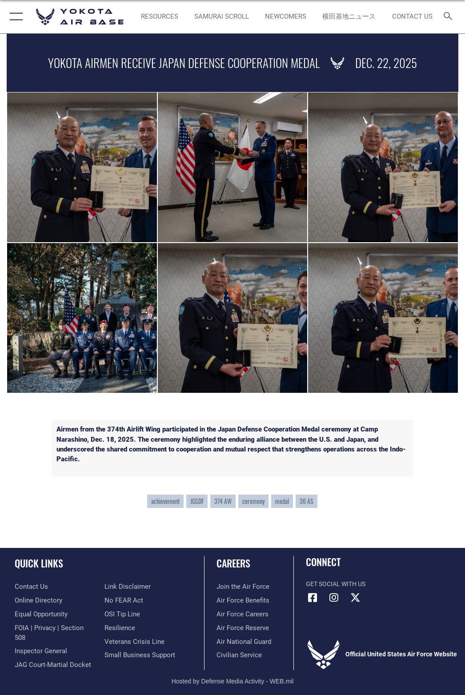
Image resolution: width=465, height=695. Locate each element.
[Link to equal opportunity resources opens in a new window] (40, 614)
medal (282, 501)
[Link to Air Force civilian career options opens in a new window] (236, 655)
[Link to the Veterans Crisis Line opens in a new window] (131, 642)
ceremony (253, 501)
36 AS (306, 501)
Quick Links (39, 563)
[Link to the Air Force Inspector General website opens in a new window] (39, 642)
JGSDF (197, 501)
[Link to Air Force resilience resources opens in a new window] (118, 628)
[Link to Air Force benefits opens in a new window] (240, 600)
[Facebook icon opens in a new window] (312, 597)
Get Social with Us (335, 584)
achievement (165, 501)
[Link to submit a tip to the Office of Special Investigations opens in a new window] (120, 614)
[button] (14, 16)
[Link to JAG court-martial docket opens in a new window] (50, 655)
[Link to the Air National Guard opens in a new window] (242, 642)
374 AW (223, 501)
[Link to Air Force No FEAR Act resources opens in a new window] (122, 600)
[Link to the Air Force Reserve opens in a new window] (240, 628)
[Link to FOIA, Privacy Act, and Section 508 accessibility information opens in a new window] (52, 628)
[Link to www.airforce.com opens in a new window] (240, 587)
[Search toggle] (449, 17)
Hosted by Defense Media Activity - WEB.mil (233, 675)
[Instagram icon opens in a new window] (334, 597)
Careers (233, 563)
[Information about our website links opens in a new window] (125, 587)
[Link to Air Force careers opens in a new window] (240, 614)
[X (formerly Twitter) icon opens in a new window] (355, 597)
